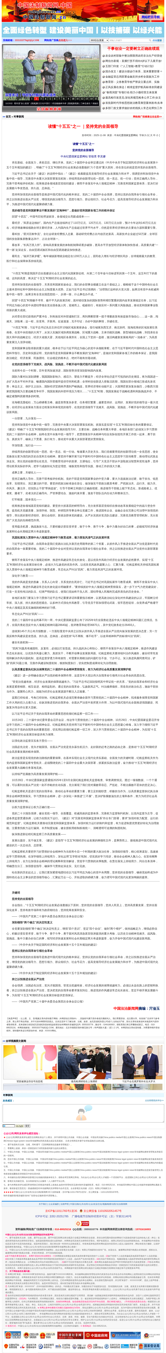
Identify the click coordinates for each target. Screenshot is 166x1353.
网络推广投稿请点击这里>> (147, 116)
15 (96, 99)
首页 (8, 116)
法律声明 (64, 1204)
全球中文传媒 (30, 10)
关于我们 (43, 1204)
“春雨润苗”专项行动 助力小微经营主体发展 (131, 92)
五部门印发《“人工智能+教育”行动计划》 (130, 66)
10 (73, 99)
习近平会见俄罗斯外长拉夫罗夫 (139, 1084)
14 (91, 99)
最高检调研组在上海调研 (84, 1084)
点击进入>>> (65, 40)
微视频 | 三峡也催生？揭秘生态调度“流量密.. (95, 103)
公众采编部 (54, 1204)
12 (82, 99)
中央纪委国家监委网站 (126, 135)
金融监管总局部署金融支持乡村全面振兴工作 (132, 76)
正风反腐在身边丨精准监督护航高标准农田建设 (133, 87)
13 (87, 99)
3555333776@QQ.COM (27, 40)
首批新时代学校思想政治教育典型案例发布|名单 (134, 102)
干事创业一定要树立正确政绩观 (133, 48)
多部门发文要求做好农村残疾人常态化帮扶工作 (133, 108)
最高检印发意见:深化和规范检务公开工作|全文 (133, 97)
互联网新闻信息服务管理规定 (55, 1144)
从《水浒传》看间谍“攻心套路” (18, 103)
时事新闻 (19, 116)
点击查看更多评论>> (154, 1100)
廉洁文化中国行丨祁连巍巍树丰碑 (53, 103)
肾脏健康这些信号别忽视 (30, 1084)
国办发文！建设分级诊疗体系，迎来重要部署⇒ (133, 71)
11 (77, 99)
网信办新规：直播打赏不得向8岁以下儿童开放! (133, 60)
